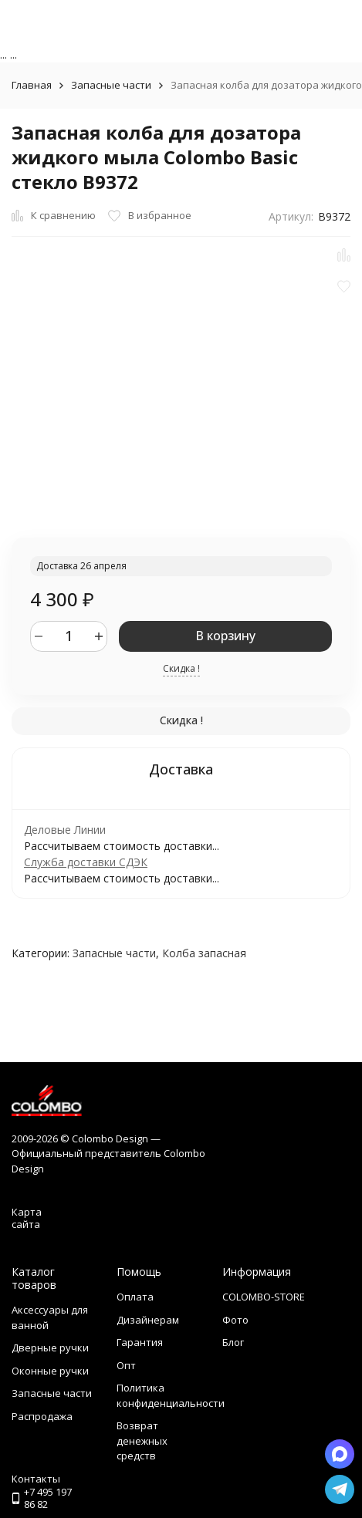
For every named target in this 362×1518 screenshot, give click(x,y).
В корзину (225, 635)
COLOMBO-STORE (263, 1297)
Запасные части (111, 85)
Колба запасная (204, 953)
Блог (233, 1342)
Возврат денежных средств (142, 1440)
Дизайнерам (148, 1320)
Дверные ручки (50, 1347)
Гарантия (140, 1342)
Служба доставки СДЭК (85, 862)
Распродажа (42, 1416)
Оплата (135, 1297)
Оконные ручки (50, 1371)
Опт (126, 1365)
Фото (235, 1320)
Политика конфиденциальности (171, 1395)
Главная (32, 85)
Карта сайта (27, 1218)
